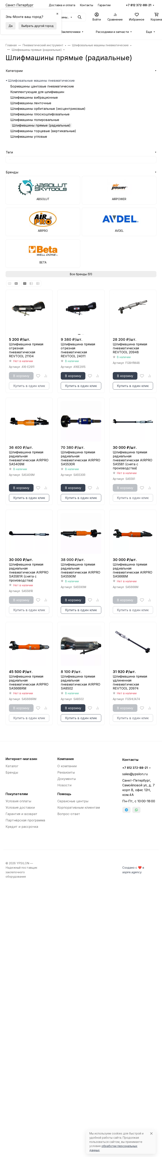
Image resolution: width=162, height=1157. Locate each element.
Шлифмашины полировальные (34, 120)
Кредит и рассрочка (22, 827)
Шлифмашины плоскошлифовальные (39, 114)
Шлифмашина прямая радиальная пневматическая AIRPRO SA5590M (80, 570)
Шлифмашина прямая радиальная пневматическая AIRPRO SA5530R (80, 458)
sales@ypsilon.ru (135, 774)
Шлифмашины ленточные (30, 103)
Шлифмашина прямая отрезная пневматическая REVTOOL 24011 (78, 350)
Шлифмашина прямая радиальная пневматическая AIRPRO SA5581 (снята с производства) (132, 460)
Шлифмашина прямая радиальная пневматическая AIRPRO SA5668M (132, 570)
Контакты (86, 5)
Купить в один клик (81, 386)
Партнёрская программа (25, 820)
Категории (14, 71)
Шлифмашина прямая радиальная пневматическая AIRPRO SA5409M (28, 458)
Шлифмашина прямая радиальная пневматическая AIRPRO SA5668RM (28, 682)
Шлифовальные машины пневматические (41, 81)
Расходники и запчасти (112, 32)
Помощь (64, 794)
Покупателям (17, 794)
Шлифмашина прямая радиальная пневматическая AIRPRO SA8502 (80, 682)
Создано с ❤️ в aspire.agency (133, 870)
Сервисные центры (72, 801)
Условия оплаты (18, 801)
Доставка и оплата (62, 5)
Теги (9, 152)
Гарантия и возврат (21, 814)
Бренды (12, 172)
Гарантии (104, 5)
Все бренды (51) (81, 274)
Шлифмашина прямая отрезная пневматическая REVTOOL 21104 (26, 350)
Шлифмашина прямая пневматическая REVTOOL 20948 (130, 348)
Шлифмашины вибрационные (34, 97)
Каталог (12, 766)
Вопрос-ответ (68, 814)
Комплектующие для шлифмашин (37, 92)
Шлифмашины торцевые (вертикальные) (43, 131)
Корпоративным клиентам (78, 807)
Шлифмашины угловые (28, 136)
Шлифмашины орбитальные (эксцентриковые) (47, 109)
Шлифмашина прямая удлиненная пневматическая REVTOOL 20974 (130, 682)
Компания (65, 758)
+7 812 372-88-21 (138, 5)
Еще (149, 32)
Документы (66, 779)
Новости (64, 785)
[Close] (151, 1133)
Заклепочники (70, 32)
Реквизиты (66, 772)
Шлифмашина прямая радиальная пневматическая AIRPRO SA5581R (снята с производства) (28, 572)
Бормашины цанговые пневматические (42, 86)
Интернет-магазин (21, 758)
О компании (67, 766)
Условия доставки (20, 807)
